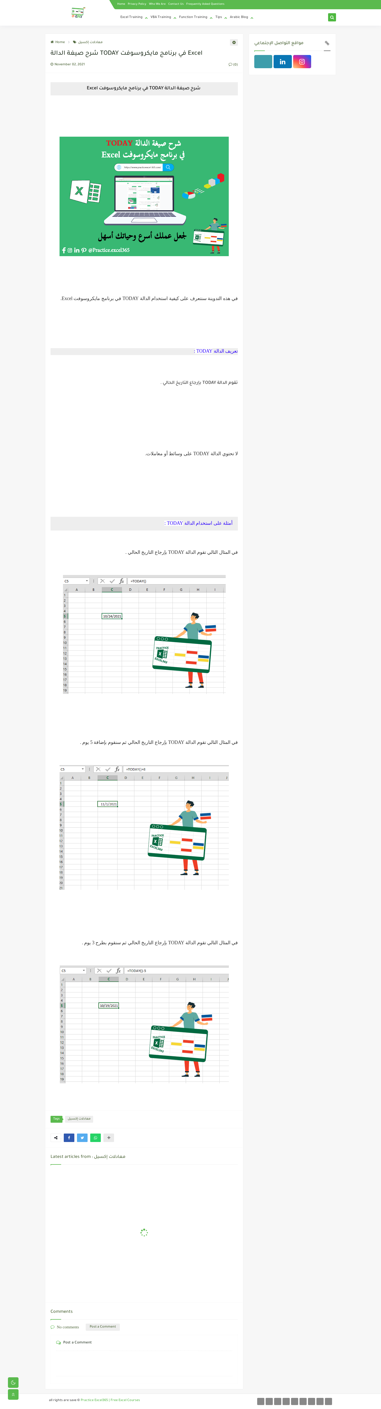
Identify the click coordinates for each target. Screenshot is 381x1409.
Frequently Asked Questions (205, 4)
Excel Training (131, 17)
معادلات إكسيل (88, 42)
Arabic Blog (239, 17)
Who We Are (157, 4)
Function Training (193, 17)
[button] (69, 1138)
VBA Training (161, 17)
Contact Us (176, 4)
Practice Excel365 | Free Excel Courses (110, 1400)
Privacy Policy (137, 4)
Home (121, 4)
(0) (233, 65)
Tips (218, 17)
